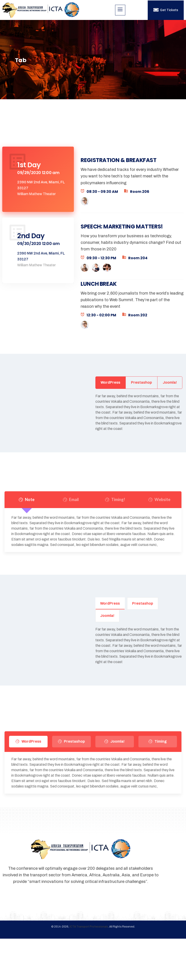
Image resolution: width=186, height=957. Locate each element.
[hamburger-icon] (120, 10)
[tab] (38, 182)
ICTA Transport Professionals (89, 945)
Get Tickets (165, 10)
